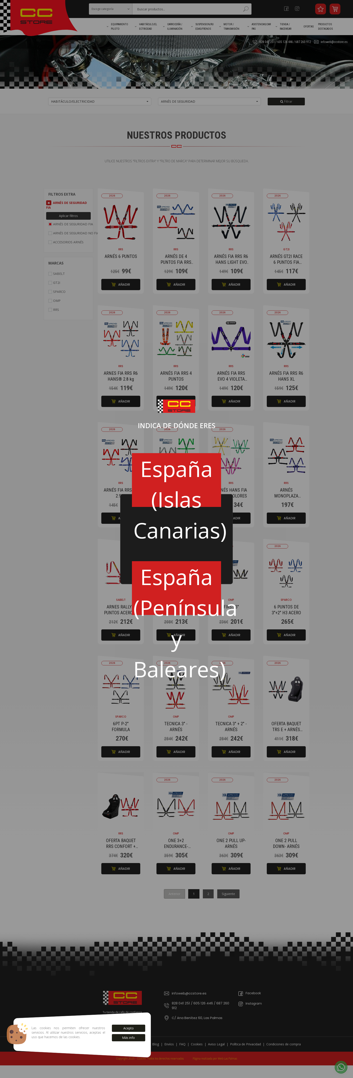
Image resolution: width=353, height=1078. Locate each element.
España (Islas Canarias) (177, 480)
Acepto (128, 1028)
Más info (128, 1037)
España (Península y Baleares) (177, 588)
